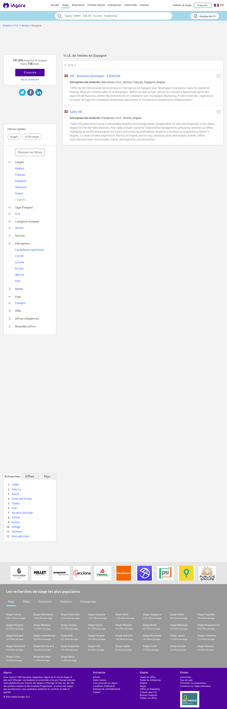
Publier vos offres (148, 698)
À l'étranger (32, 136)
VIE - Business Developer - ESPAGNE (95, 76)
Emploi (7, 25)
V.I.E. (16, 25)
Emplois (143, 683)
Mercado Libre (20, 536)
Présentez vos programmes (193, 683)
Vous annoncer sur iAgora (105, 683)
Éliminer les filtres (30, 152)
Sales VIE (76, 111)
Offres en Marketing (150, 689)
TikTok (16, 517)
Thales (16, 503)
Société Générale (22, 512)
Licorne (19, 262)
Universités (130, 4)
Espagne (20, 303)
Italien (19, 193)
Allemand (21, 187)
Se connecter (31, 79)
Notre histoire (99, 680)
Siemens (17, 531)
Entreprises (114, 4)
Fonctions (45, 601)
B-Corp (19, 268)
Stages (14, 136)
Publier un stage (182, 5)
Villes (26, 601)
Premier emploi (96, 4)
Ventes (25, 25)
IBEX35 (19, 274)
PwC (14, 508)
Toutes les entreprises (150, 680)
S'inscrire (30, 72)
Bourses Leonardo (148, 695)
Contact (96, 692)
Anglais (19, 168)
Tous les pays (186, 680)
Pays (11, 601)
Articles (144, 4)
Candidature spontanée (29, 249)
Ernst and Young (21, 498)
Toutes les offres (148, 677)
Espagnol (20, 180)
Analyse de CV (204, 16)
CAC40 (19, 256)
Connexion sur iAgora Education (195, 686)
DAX (18, 281)
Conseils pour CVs (148, 692)
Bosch (15, 494)
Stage (65, 4)
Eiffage (16, 526)
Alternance (78, 4)
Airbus (16, 522)
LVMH (15, 484)
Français (20, 174)
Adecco (16, 489)
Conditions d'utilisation (104, 686)
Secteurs (66, 601)
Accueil (55, 4)
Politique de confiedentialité (106, 689)
